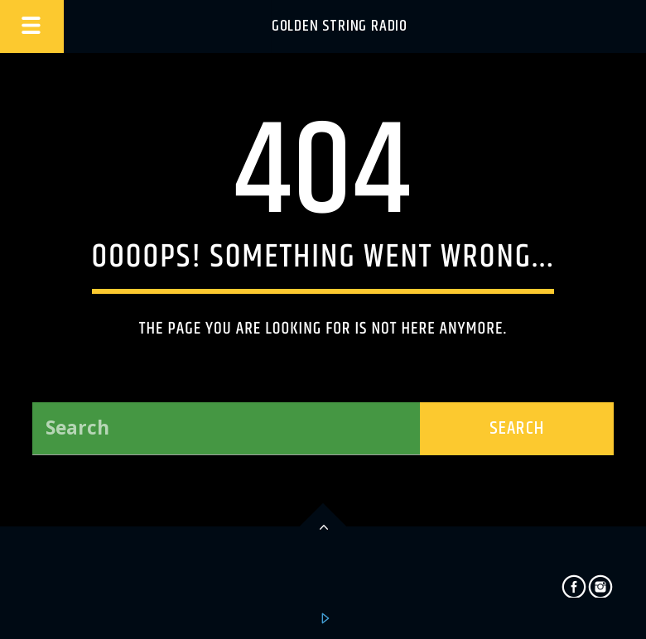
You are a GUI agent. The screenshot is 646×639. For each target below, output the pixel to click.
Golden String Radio (339, 26)
